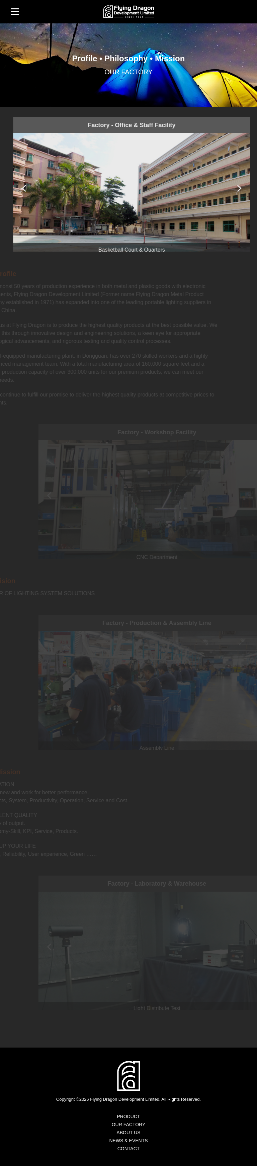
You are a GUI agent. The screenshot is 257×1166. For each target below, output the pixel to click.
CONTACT (128, 1148)
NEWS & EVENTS (128, 1140)
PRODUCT (128, 1116)
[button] (240, 188)
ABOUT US (128, 1132)
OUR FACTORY (129, 1124)
